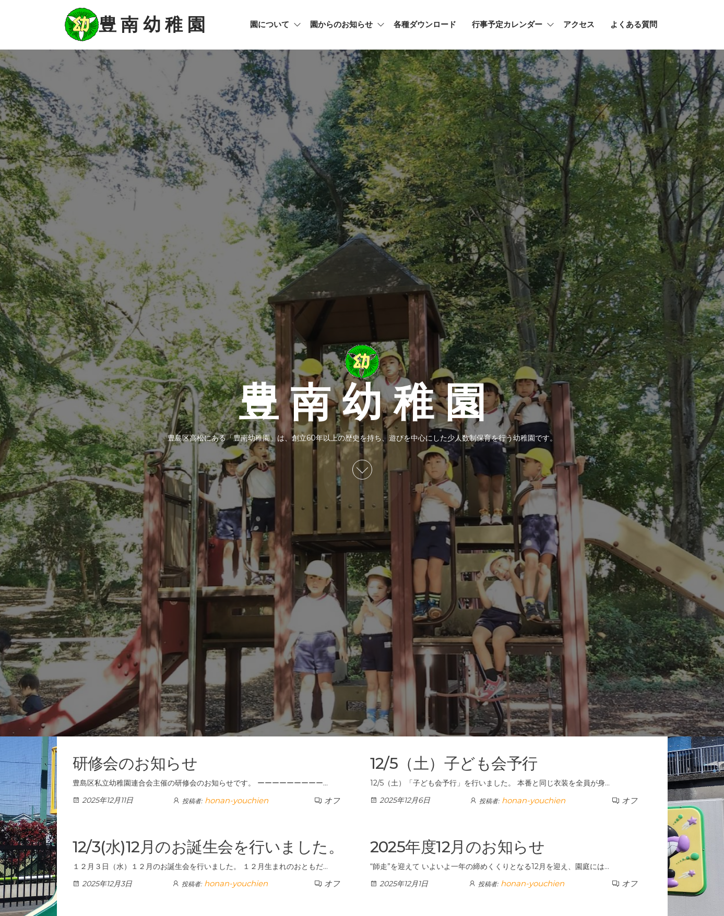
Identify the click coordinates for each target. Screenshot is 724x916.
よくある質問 (633, 24)
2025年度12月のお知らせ (457, 846)
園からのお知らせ (341, 24)
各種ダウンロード (425, 24)
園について (269, 24)
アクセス (579, 24)
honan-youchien (236, 800)
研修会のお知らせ (135, 763)
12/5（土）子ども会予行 (454, 763)
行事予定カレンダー (507, 24)
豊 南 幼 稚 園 (152, 24)
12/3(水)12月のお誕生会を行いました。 (208, 846)
